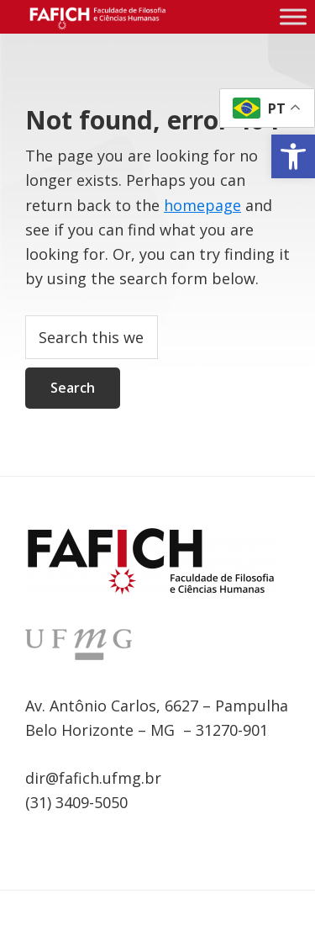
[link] (293, 156)
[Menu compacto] (293, 16)
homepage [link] (202, 205)
